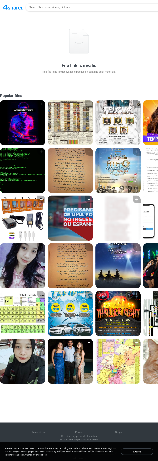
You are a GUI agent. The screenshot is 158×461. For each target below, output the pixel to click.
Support (119, 432)
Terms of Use (39, 432)
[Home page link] (13, 7)
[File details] (22, 122)
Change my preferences (36, 455)
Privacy (79, 432)
